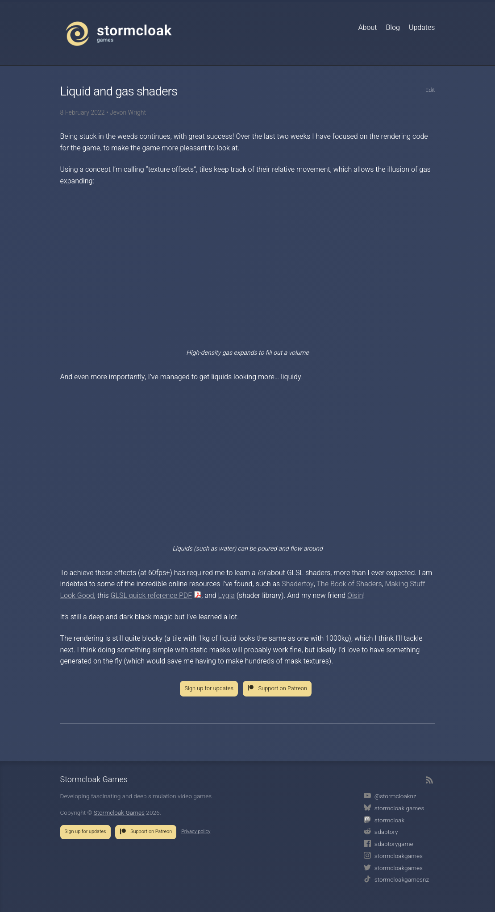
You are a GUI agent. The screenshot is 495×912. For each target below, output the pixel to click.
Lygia (226, 595)
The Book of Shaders (349, 584)
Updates (422, 27)
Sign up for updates (208, 688)
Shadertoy (298, 584)
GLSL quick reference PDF (151, 595)
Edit (430, 90)
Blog (392, 27)
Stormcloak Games (118, 33)
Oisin (355, 595)
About (367, 27)
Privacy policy (195, 831)
